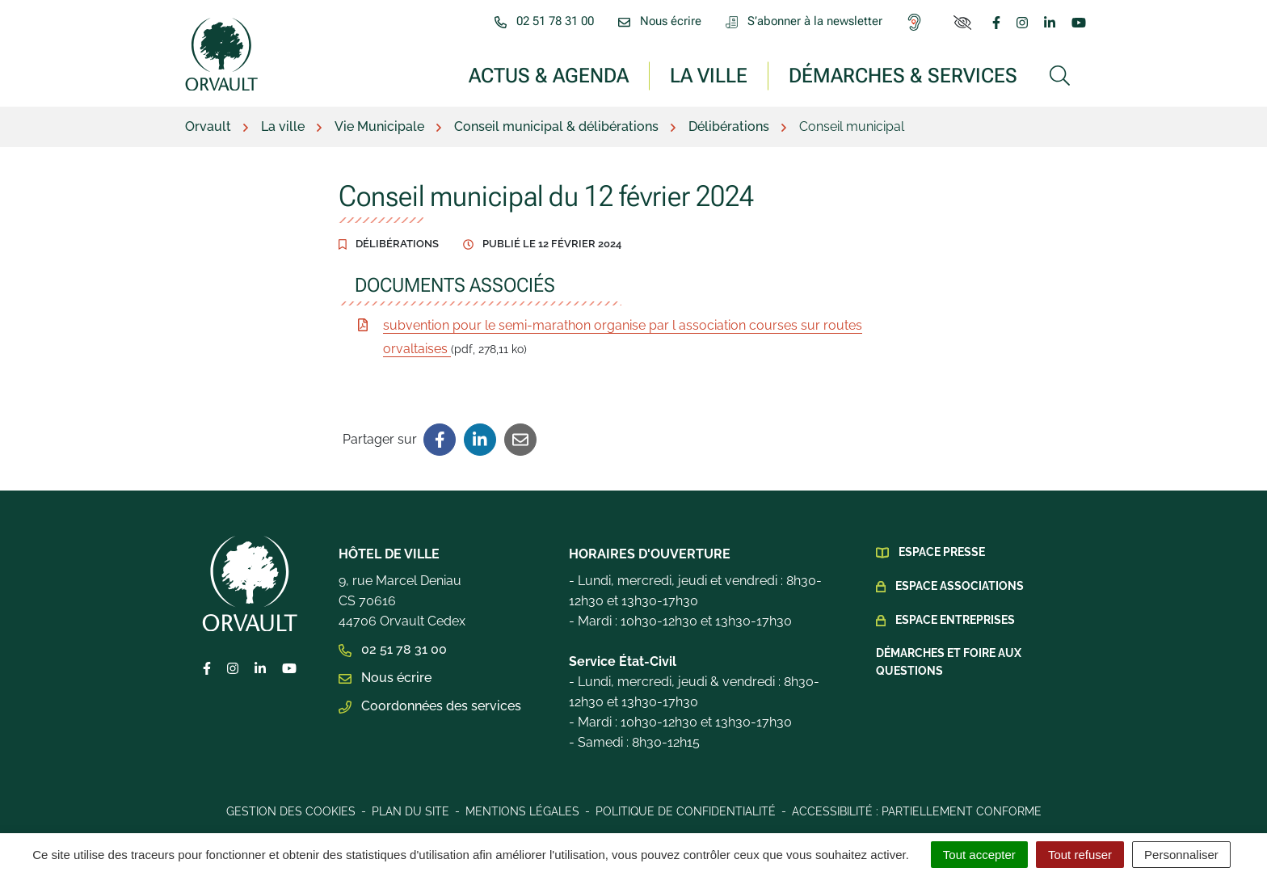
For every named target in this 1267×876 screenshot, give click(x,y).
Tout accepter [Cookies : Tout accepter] (979, 854)
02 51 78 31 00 (393, 649)
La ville (708, 74)
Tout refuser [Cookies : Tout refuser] (1080, 854)
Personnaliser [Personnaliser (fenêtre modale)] (1181, 854)
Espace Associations (959, 585)
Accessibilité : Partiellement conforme (917, 811)
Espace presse (942, 551)
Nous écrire (385, 677)
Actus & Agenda (549, 74)
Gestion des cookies (291, 811)
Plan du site (410, 811)
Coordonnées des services (430, 706)
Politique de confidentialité (686, 811)
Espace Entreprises (955, 619)
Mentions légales (522, 811)
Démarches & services (903, 74)
